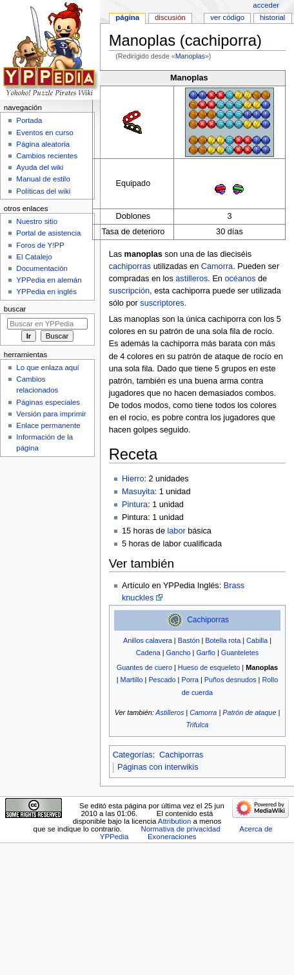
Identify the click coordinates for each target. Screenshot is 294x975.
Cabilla (257, 640)
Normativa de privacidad (180, 829)
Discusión (170, 17)
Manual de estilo (43, 179)
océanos (239, 278)
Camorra (217, 266)
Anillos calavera (147, 640)
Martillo (132, 679)
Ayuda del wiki (39, 167)
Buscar (15, 309)
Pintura (135, 504)
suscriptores (162, 303)
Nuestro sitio (36, 221)
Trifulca (197, 725)
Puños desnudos (230, 679)
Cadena (148, 652)
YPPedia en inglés (46, 291)
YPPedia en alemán (48, 280)
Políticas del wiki (43, 191)
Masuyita (138, 491)
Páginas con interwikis (158, 767)
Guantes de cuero (144, 667)
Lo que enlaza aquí (47, 367)
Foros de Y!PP (40, 245)
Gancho (178, 652)
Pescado (161, 679)
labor (176, 530)
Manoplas (190, 56)
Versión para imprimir (51, 414)
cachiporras (130, 266)
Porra (190, 679)
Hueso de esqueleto (209, 667)
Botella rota (222, 640)
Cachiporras (208, 619)
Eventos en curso (45, 132)
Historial (272, 17)
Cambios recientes (46, 156)
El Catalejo (34, 257)
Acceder (266, 5)
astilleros (191, 278)
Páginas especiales (48, 402)
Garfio (205, 652)
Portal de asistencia (48, 233)
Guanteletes (240, 652)
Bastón (189, 640)
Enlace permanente (48, 425)
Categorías (133, 754)
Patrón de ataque (249, 712)
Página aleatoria (43, 144)
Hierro (133, 478)
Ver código (227, 17)
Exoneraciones (172, 836)
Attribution (174, 821)
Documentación (42, 268)
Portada (29, 120)
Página (127, 17)
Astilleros (169, 712)
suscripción (129, 290)
